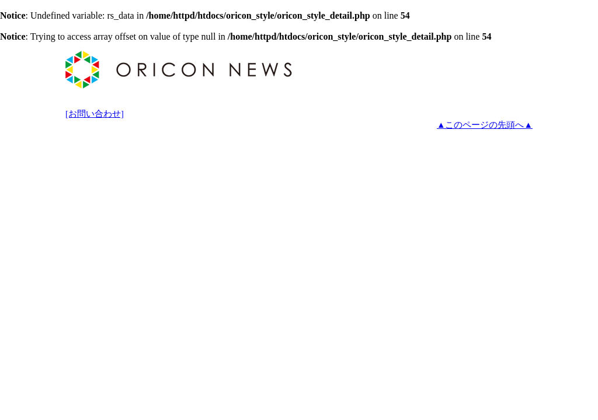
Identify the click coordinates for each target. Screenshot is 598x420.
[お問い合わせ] (94, 113)
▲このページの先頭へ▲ (485, 125)
